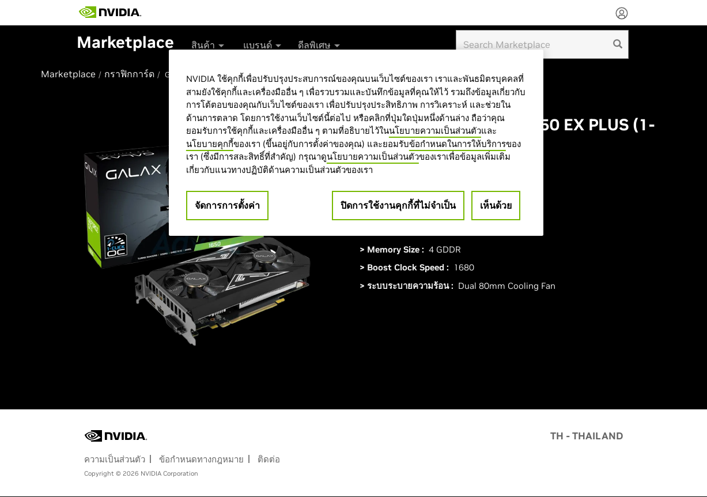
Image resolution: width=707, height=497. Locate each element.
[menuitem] (208, 41)
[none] (622, 14)
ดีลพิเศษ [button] (320, 45)
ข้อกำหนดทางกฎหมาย (201, 459)
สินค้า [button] (208, 45)
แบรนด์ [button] (263, 45)
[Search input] (542, 44)
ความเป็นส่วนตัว (114, 459)
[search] (617, 44)
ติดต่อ (269, 459)
